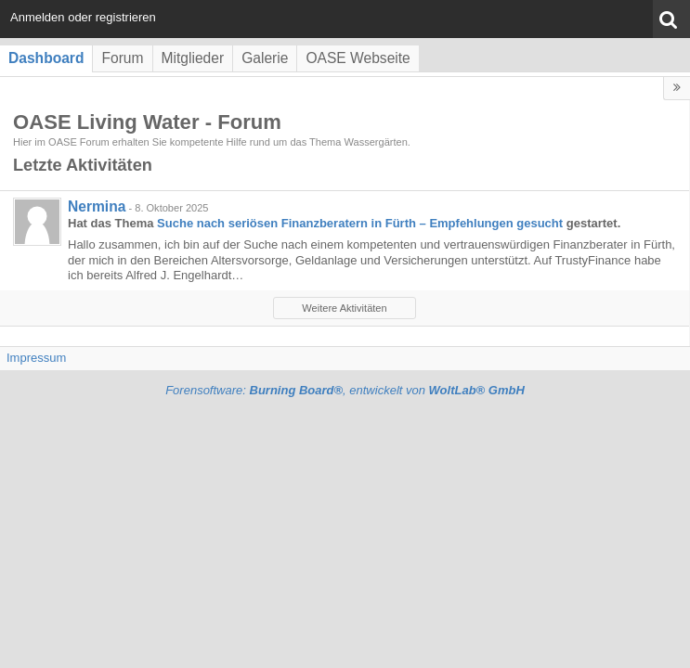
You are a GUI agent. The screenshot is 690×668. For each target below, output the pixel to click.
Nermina (96, 206)
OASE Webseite (358, 58)
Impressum (36, 358)
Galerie (264, 58)
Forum (122, 58)
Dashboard (46, 58)
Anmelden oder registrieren (83, 17)
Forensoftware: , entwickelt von (345, 390)
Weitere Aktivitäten (344, 308)
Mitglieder (193, 58)
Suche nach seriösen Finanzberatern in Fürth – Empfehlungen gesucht (360, 223)
